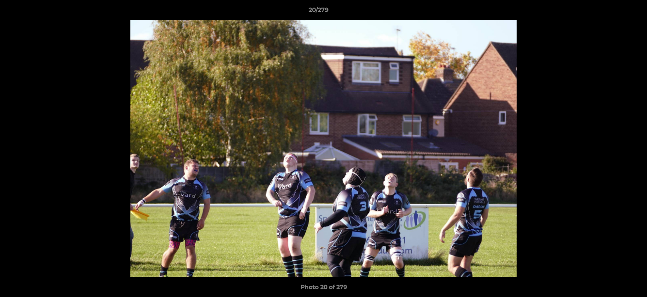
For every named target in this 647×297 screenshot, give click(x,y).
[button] (612, 12)
